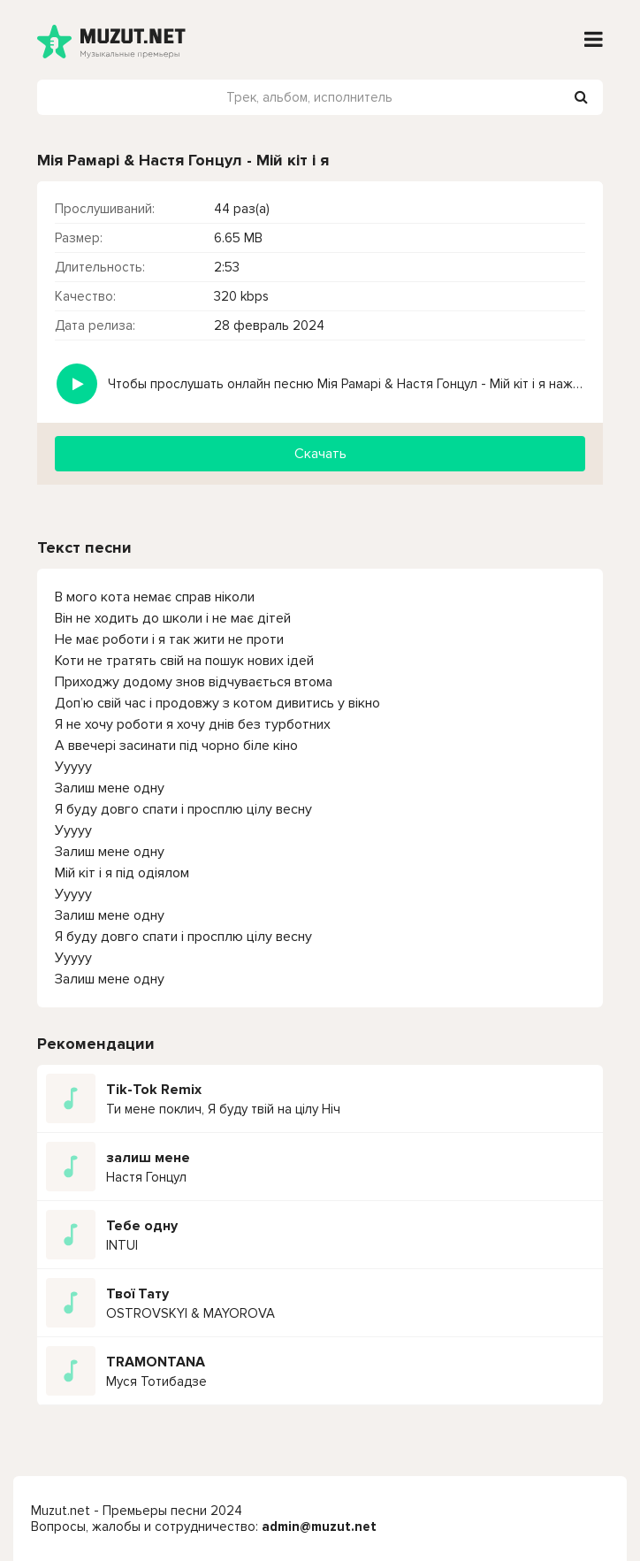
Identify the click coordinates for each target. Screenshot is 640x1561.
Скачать (320, 454)
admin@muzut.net (319, 1526)
